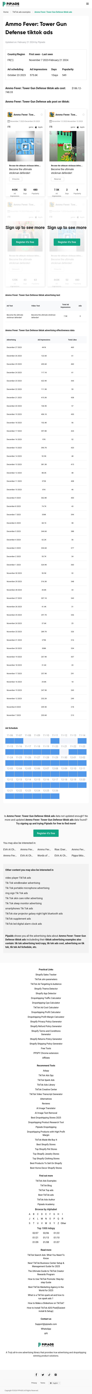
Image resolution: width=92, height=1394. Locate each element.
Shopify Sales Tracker (46, 974)
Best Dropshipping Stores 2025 (46, 1117)
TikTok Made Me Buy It (46, 1139)
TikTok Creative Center (46, 1089)
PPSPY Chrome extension (46, 1053)
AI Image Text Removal (46, 1113)
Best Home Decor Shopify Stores (46, 1168)
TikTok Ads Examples (46, 1181)
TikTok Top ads (46, 1190)
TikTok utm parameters (46, 979)
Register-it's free (25, 242)
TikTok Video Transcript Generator (46, 1094)
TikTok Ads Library (46, 1084)
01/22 (57, 1233)
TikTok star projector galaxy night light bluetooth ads (34, 913)
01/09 (35, 1242)
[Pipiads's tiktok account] (49, 1375)
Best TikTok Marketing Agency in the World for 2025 (46, 1289)
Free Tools (46, 1048)
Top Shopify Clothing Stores (45, 1158)
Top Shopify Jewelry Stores (46, 1154)
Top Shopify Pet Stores (46, 1149)
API (46, 1333)
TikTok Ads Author (46, 1199)
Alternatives (46, 1099)
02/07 (35, 1233)
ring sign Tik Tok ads (16, 893)
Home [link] (6, 12)
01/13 (46, 1237)
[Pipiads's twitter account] (43, 1375)
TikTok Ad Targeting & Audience (46, 984)
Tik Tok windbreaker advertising (22, 882)
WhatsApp (46, 1329)
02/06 (46, 1233)
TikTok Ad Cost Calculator (46, 1007)
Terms (42, 1383)
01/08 (46, 1242)
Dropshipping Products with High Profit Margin (46, 1133)
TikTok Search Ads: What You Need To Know (45, 1257)
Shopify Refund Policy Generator (46, 1026)
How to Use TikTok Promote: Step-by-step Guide (46, 1281)
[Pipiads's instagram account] (56, 1375)
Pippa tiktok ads (80, 855)
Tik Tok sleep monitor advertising (23, 903)
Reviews (46, 1103)
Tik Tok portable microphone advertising (27, 888)
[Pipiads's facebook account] (36, 1375)
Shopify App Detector (46, 993)
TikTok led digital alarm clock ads (23, 923)
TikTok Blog (46, 1185)
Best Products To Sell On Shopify (46, 1163)
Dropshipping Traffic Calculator (46, 998)
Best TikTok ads (46, 1195)
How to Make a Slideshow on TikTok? (46, 1303)
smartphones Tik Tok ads (19, 908)
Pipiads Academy (46, 1204)
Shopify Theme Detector (46, 988)
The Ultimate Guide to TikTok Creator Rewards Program (46, 1273)
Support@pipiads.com (46, 1324)
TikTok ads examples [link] (21, 12)
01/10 (57, 1237)
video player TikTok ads (18, 877)
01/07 (57, 1242)
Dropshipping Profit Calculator (46, 1012)
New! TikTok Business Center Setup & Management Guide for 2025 (46, 1265)
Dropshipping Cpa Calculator (46, 1003)
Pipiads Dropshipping (46, 1127)
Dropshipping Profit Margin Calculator (46, 1017)
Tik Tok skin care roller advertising (24, 898)
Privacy (34, 1383)
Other (62, 1223)
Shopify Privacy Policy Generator (46, 1021)
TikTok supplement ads (18, 918)
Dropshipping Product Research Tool (46, 1122)
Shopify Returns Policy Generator (46, 1039)
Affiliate (46, 1058)
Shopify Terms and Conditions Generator (46, 1033)
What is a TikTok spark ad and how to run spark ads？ (46, 1297)
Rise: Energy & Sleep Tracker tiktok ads (63, 849)
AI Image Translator (45, 1108)
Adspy (46, 1070)
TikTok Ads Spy (45, 1075)
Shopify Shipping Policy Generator (46, 1043)
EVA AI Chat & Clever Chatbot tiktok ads (11, 849)
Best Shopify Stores (45, 1144)
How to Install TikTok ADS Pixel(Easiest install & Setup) (46, 1309)
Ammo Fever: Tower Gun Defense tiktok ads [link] (53, 12)
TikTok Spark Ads (46, 1080)
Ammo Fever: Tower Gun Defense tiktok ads (29, 849)
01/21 (35, 1237)
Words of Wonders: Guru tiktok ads (46, 855)
